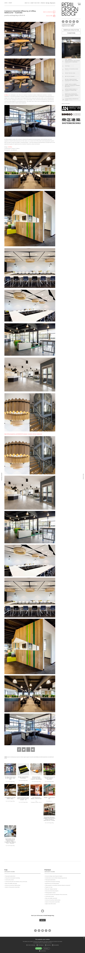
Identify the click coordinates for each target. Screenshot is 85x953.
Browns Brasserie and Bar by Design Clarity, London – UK (23, 798)
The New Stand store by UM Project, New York (10, 778)
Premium (43, 2)
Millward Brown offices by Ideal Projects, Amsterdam (36, 778)
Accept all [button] (38, 948)
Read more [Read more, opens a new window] (50, 942)
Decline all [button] (46, 948)
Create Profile (71, 33)
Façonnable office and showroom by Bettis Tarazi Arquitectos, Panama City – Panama (10, 841)
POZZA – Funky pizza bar (49, 798)
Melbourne (38, 757)
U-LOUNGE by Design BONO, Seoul (10, 798)
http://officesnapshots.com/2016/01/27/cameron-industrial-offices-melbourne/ (23, 434)
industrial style (33, 757)
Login (5, 2)
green (28, 757)
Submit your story (35, 2)
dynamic (18, 757)
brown (8, 757)
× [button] (83, 937)
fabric (22, 757)
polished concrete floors (48, 757)
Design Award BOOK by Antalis (23, 777)
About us (27, 2)
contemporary (13, 757)
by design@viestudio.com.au (36, 802)
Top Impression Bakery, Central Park (36, 798)
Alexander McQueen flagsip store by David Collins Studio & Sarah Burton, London (49, 819)
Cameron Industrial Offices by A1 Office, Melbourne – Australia (20, 12)
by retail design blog (10, 781)
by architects (49, 801)
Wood (5, 758)
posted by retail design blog (11, 15)
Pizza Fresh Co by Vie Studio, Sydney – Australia (49, 778)
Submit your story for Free (71, 30)
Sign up (42, 920)
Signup (10, 2)
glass (25, 757)
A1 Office (6, 95)
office (42, 757)
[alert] (42, 945)
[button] (27, 945)
